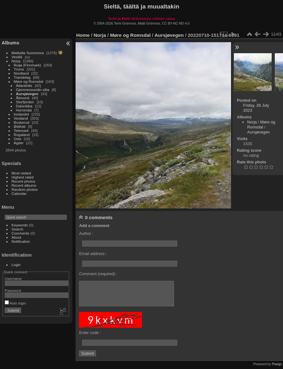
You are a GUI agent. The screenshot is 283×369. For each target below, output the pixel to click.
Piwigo (277, 364)
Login (16, 265)
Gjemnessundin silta (32, 90)
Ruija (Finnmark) (27, 65)
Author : (86, 233)
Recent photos (24, 181)
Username (13, 278)
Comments (21, 233)
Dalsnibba (24, 106)
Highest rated (23, 177)
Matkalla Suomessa (28, 53)
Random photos (25, 189)
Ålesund (23, 98)
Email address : (93, 253)
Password (13, 290)
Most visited (21, 173)
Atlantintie (24, 85)
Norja (16, 61)
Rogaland (22, 135)
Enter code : (90, 332)
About (16, 237)
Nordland (21, 73)
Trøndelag (22, 77)
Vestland (21, 118)
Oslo (17, 139)
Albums (10, 42)
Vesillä (17, 57)
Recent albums (24, 185)
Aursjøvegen (27, 94)
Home (83, 35)
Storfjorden (25, 102)
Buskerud (22, 122)
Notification (21, 241)
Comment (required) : (98, 273)
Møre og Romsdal (28, 81)
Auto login (15, 303)
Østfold (19, 126)
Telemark (21, 130)
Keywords (20, 225)
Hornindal (24, 110)
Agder (19, 143)
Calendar (19, 193)
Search (17, 229)
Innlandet (21, 114)
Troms (19, 69)
